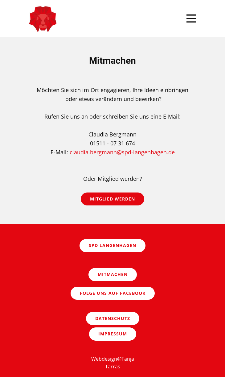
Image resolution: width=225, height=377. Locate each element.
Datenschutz (112, 318)
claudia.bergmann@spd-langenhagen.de (122, 152)
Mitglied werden (112, 199)
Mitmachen (113, 274)
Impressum (112, 334)
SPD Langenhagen (112, 245)
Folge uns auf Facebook (112, 293)
